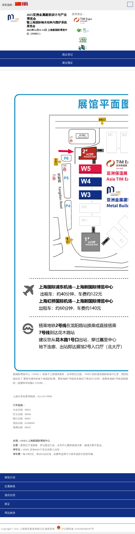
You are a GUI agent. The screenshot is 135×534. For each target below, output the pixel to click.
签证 (7, 503)
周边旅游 (10, 512)
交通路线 (10, 486)
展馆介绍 (10, 477)
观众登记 (67, 54)
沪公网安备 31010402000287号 (77, 528)
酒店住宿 (10, 495)
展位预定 (67, 62)
